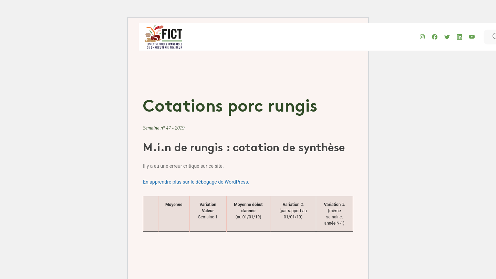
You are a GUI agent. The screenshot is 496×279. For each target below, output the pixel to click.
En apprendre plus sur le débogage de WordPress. (196, 182)
